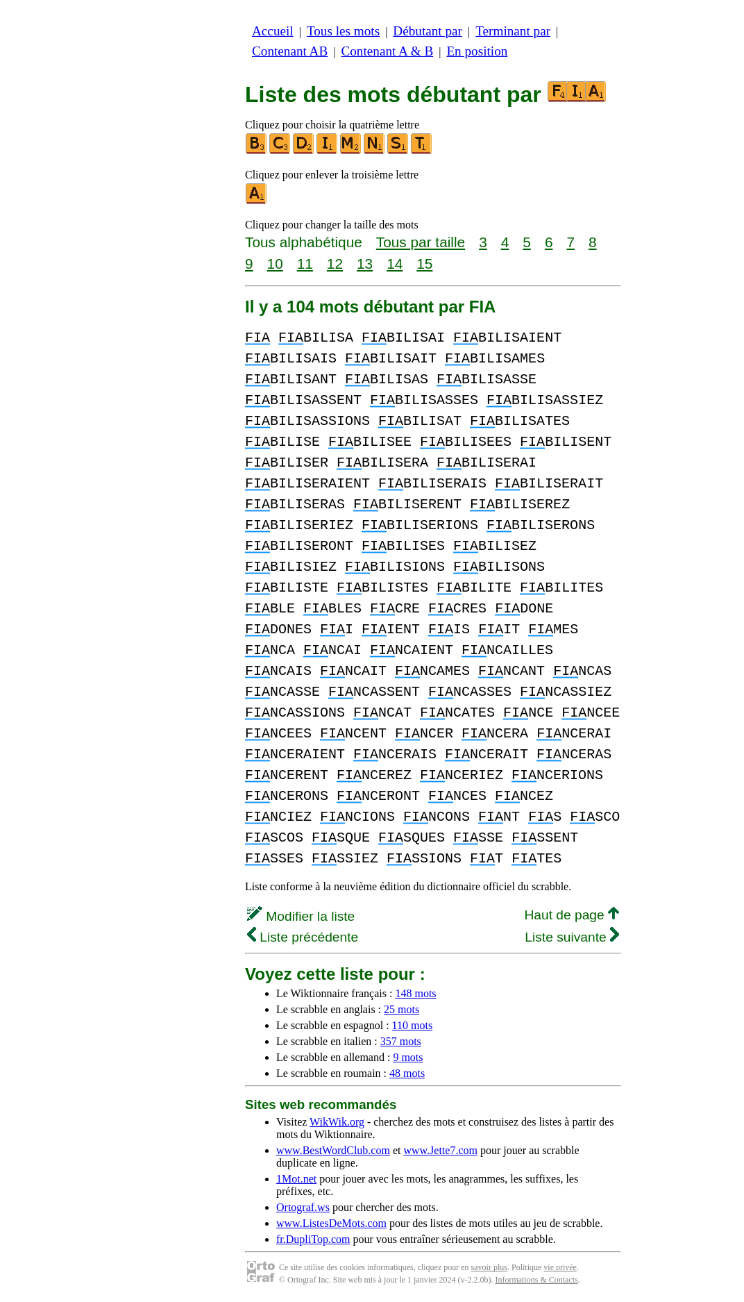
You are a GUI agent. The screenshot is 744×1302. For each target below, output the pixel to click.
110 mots (412, 1025)
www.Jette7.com (440, 1150)
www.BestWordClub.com (333, 1150)
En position (476, 51)
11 (305, 264)
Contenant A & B (387, 51)
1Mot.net (296, 1179)
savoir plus (489, 1267)
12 (335, 264)
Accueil (273, 31)
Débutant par (427, 31)
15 (424, 264)
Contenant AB (290, 51)
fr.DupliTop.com (313, 1239)
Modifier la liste (301, 916)
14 (395, 264)
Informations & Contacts (536, 1280)
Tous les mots (343, 31)
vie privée (560, 1267)
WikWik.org (337, 1122)
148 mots (415, 993)
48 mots (407, 1073)
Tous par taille (420, 242)
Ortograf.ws (303, 1207)
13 (365, 264)
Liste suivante (572, 937)
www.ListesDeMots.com (331, 1223)
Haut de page (571, 915)
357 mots (400, 1041)
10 (275, 264)
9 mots (408, 1057)
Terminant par (512, 31)
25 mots (401, 1009)
